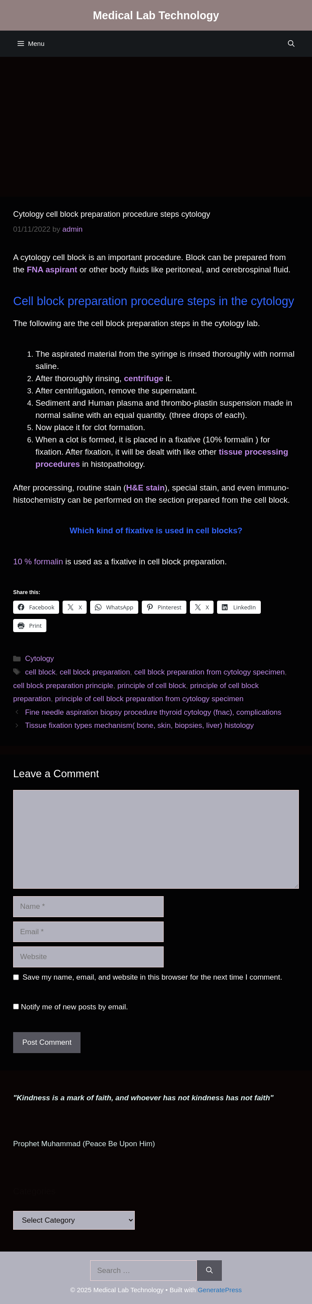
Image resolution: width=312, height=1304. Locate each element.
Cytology (39, 658)
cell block (40, 672)
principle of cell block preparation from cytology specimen (149, 699)
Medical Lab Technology (156, 15)
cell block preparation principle (63, 686)
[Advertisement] (156, 122)
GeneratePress (220, 1290)
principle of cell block (151, 686)
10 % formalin (38, 561)
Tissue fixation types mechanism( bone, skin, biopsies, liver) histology (139, 725)
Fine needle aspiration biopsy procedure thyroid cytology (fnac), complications (153, 712)
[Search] (209, 1270)
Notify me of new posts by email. (74, 1007)
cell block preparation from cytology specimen (209, 672)
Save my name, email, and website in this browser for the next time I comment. (152, 977)
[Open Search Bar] (291, 44)
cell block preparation (95, 672)
